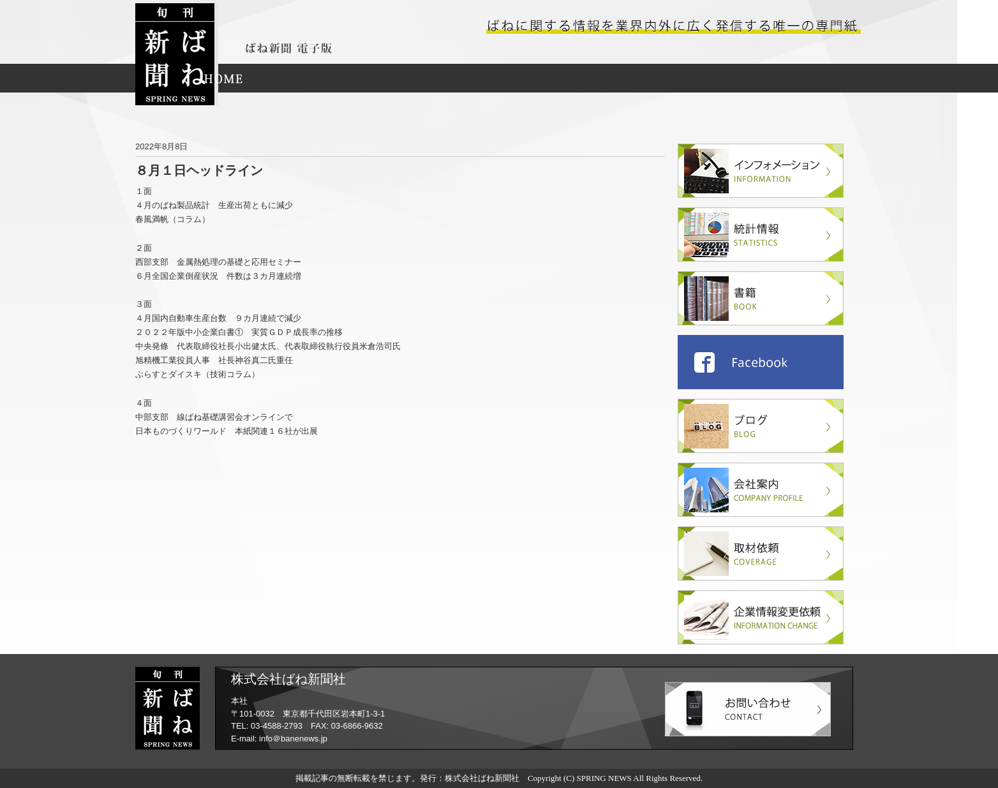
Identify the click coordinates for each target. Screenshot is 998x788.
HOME (223, 78)
